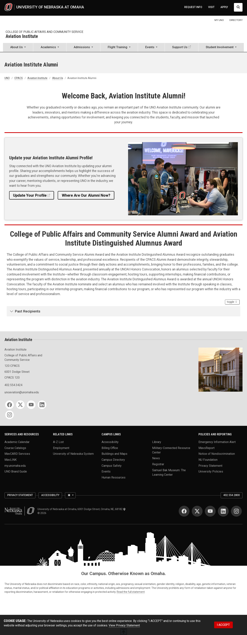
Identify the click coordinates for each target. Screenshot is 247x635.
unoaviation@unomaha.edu (21, 392)
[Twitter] (20, 404)
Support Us (179, 47)
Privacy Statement (210, 465)
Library (156, 442)
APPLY (224, 7)
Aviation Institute (22, 36)
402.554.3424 (13, 385)
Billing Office (110, 448)
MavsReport (206, 448)
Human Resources (113, 477)
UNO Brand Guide (15, 471)
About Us (57, 78)
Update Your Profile (29, 195)
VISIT (211, 7)
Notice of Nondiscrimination (216, 454)
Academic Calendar (16, 442)
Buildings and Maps (114, 454)
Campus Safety (112, 465)
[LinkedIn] (42, 404)
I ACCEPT (223, 625)
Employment (61, 448)
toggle (233, 301)
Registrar (158, 464)
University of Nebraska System (73, 454)
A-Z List (58, 442)
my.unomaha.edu (15, 465)
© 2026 (42, 513)
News (156, 458)
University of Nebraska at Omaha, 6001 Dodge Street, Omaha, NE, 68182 (82, 509)
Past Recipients (27, 311)
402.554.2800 (231, 495)
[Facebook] (9, 404)
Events (106, 471)
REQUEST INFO (193, 7)
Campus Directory (113, 459)
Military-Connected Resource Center (171, 450)
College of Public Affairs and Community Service (44, 32)
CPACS (18, 78)
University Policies (210, 471)
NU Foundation (208, 459)
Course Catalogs (15, 448)
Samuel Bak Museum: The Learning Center (169, 472)
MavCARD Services (17, 454)
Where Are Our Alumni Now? (86, 195)
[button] (18, 47)
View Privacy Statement (124, 625)
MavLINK (10, 459)
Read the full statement (131, 591)
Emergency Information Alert (217, 442)
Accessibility (110, 442)
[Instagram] (9, 415)
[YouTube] (31, 404)
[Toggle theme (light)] (70, 495)
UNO (7, 78)
